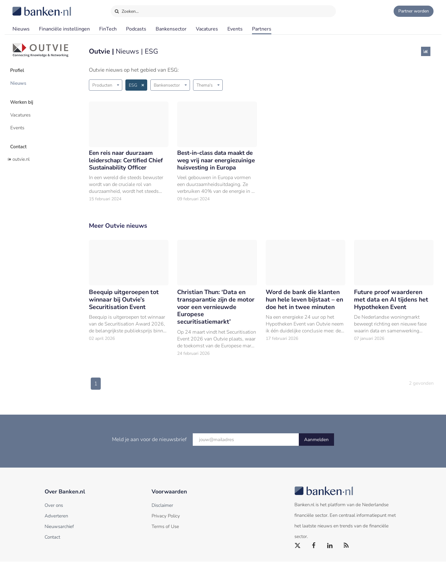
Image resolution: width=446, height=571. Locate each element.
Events (235, 29)
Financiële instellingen (64, 29)
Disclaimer (162, 515)
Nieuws (21, 29)
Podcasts (136, 29)
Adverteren (56, 525)
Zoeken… (126, 10)
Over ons (54, 515)
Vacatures (207, 29)
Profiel (19, 70)
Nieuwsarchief (59, 536)
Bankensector (171, 29)
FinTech (108, 29)
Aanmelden (316, 449)
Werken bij (24, 100)
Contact (20, 142)
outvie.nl (21, 153)
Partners (261, 29)
